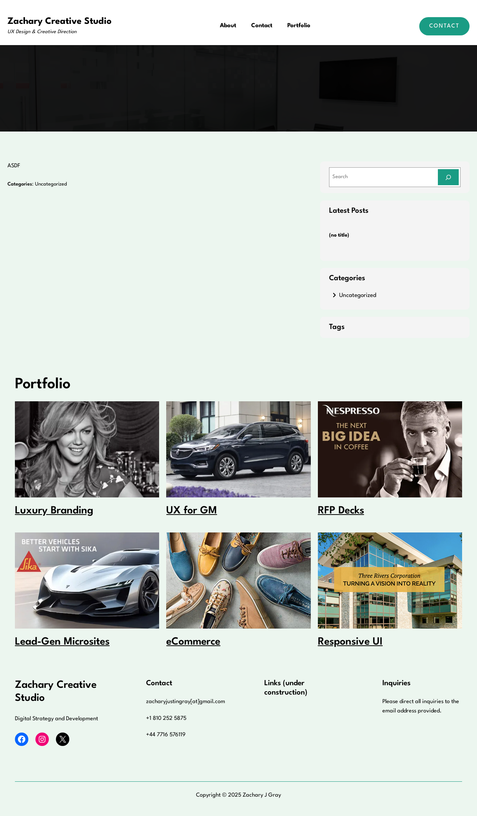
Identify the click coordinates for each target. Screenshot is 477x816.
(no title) (339, 235)
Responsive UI (350, 642)
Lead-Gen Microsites (62, 642)
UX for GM (191, 511)
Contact (444, 26)
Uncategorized (51, 184)
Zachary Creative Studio (59, 21)
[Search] (448, 177)
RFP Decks (341, 511)
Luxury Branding (54, 511)
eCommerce (193, 642)
